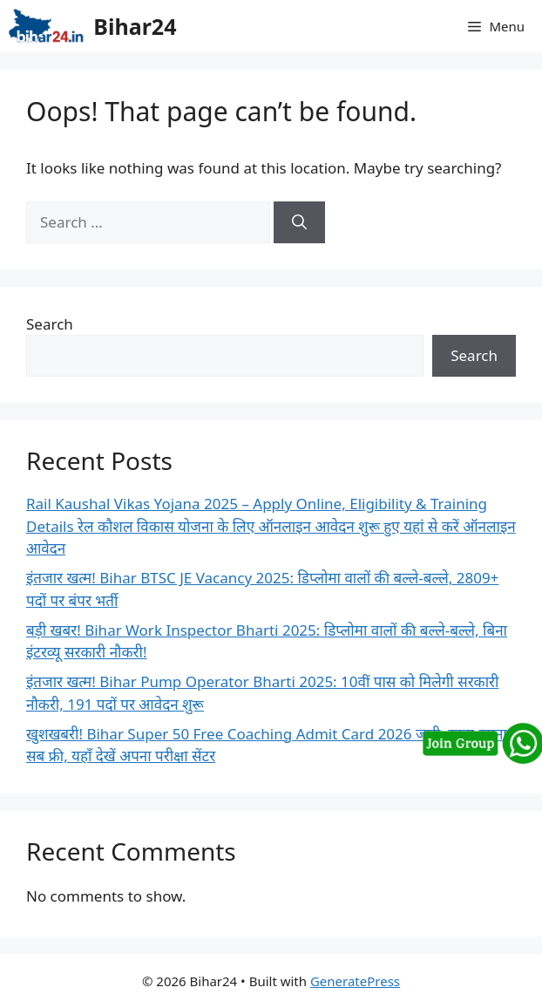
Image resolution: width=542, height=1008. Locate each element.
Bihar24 (134, 26)
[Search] (299, 222)
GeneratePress (355, 981)
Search (49, 324)
